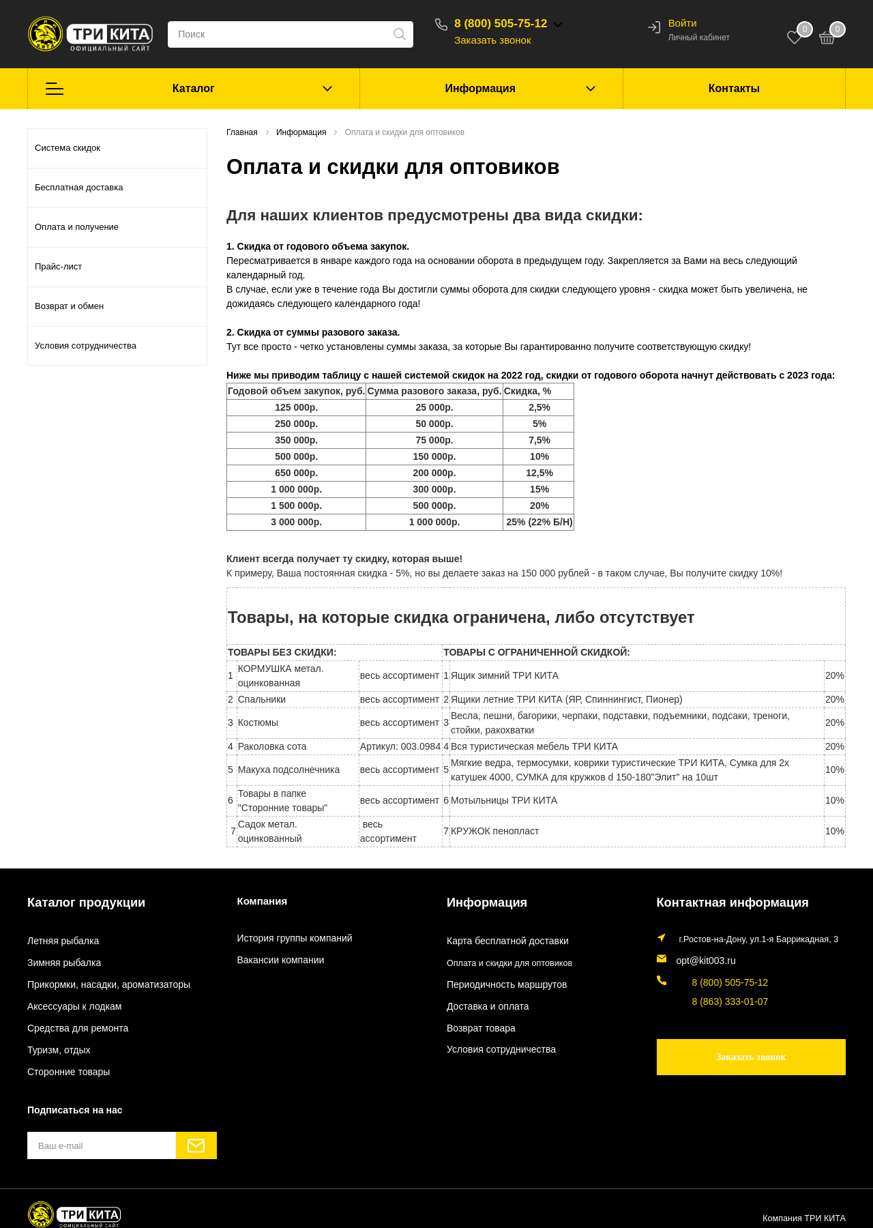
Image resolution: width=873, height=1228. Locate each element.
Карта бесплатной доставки (502, 939)
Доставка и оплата (484, 1002)
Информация (480, 88)
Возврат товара (478, 1023)
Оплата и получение (77, 227)
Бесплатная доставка (79, 187)
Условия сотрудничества (85, 345)
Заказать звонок (507, 40)
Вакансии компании (276, 960)
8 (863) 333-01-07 (711, 993)
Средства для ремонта (73, 1023)
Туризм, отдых (55, 1045)
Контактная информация (719, 901)
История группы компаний (289, 939)
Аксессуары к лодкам (70, 1002)
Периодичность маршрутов (501, 981)
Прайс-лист (58, 266)
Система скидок (67, 148)
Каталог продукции (76, 901)
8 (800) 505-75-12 (515, 23)
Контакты (734, 88)
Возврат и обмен (69, 306)
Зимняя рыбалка (60, 960)
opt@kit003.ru (703, 956)
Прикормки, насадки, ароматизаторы (101, 981)
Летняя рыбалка (59, 939)
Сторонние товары (64, 1066)
